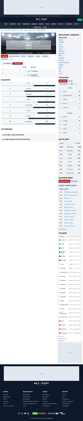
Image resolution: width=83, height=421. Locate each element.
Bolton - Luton (67, 198)
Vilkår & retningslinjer (68, 401)
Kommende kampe (64, 181)
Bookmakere (26, 24)
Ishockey (61, 47)
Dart (60, 71)
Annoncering (65, 399)
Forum (47, 24)
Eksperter (5, 401)
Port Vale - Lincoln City (69, 216)
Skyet (38, 53)
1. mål (71, 84)
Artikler (41, 24)
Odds (19, 24)
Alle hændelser (6, 63)
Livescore (53, 24)
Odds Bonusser (27, 397)
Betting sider (26, 394)
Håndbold (61, 42)
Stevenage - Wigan (68, 223)
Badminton (62, 51)
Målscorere (63, 81)
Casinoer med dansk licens (30, 404)
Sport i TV (61, 24)
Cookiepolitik (65, 406)
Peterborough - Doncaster (70, 213)
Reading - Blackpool (68, 219)
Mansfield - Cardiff (68, 207)
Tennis (60, 44)
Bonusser (34, 24)
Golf (60, 69)
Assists (70, 81)
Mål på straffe (64, 84)
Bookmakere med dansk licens (31, 401)
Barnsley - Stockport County (70, 195)
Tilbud (24, 406)
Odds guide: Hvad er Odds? (49, 404)
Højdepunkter (18, 63)
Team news (30, 56)
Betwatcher (68, 24)
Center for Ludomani (8, 406)
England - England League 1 (29, 30)
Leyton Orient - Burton (69, 204)
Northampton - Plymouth (70, 210)
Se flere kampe (62, 229)
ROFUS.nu (38, 15)
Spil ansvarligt (28, 15)
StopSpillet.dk (56, 15)
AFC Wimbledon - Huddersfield (71, 192)
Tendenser (45, 56)
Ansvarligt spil (46, 406)
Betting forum (46, 394)
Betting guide (37, 27)
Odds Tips (5, 394)
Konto (79, 20)
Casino (45, 27)
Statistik (76, 24)
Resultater (74, 181)
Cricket (60, 74)
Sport (6, 24)
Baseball (61, 65)
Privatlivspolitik (66, 404)
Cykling (61, 49)
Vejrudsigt (5, 59)
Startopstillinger (14, 56)
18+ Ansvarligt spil (48, 418)
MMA (60, 56)
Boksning (61, 60)
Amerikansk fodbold (64, 62)
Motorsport (62, 53)
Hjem (2, 30)
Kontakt (64, 394)
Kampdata (4, 56)
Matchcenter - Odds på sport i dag (11, 30)
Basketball (61, 58)
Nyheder (38, 56)
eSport (60, 67)
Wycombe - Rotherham (69, 226)
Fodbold (21, 30)
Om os (63, 397)
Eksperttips (12, 24)
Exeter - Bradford (68, 201)
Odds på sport (6, 397)
